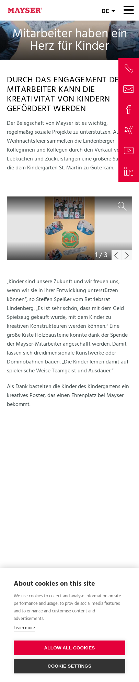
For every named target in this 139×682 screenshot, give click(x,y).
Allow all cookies (69, 647)
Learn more (24, 628)
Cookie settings (70, 666)
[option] (69, 228)
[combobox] (108, 10)
